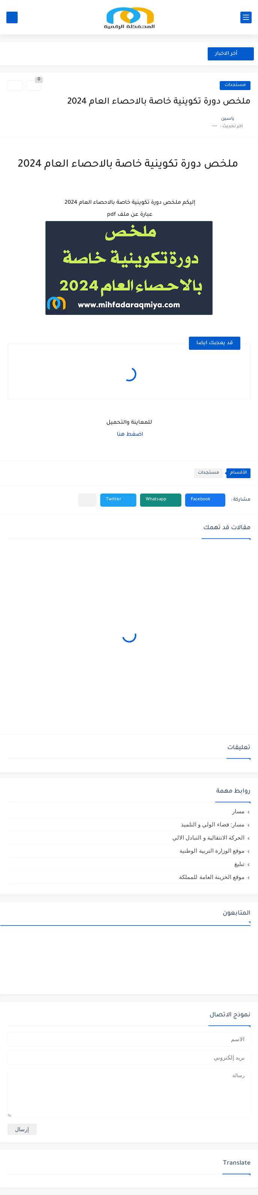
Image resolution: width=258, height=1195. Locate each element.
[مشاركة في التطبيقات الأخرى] (87, 500)
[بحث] (12, 17)
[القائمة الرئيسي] (246, 17)
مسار (238, 811)
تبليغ (239, 864)
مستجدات (235, 85)
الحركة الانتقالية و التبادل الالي (208, 837)
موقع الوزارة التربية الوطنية (212, 850)
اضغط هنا (130, 435)
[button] (205, 500)
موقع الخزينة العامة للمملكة (211, 877)
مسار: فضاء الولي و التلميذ (212, 824)
